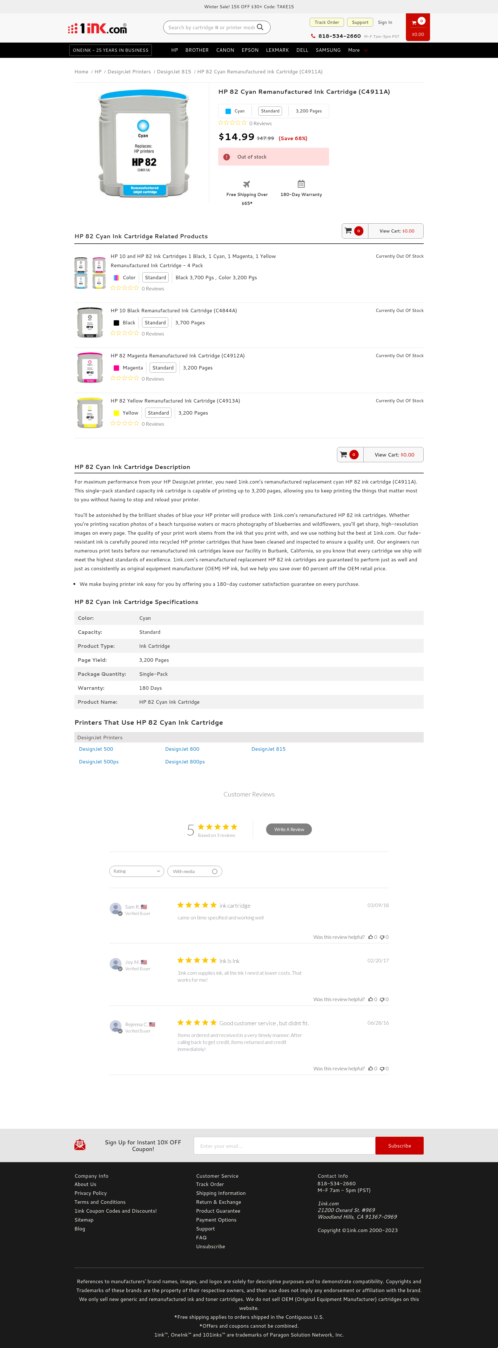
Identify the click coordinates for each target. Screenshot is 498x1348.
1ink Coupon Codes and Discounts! (115, 1210)
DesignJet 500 (96, 748)
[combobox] (136, 871)
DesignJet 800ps (185, 761)
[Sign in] (385, 22)
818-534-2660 (336, 35)
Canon (225, 50)
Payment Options (216, 1219)
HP (174, 50)
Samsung (327, 50)
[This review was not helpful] (382, 937)
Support (360, 22)
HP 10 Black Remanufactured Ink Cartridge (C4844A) (174, 310)
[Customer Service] (249, 1175)
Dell (302, 50)
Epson (250, 50)
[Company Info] (127, 1175)
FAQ (201, 1237)
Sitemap (83, 1219)
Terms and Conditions (99, 1201)
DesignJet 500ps (99, 761)
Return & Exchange (218, 1201)
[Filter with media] (194, 871)
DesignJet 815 (268, 748)
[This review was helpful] (370, 937)
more (358, 50)
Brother (197, 50)
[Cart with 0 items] (418, 26)
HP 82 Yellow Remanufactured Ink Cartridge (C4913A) (175, 400)
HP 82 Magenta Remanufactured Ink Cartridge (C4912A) (178, 355)
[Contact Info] (370, 1175)
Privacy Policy (90, 1192)
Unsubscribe (210, 1246)
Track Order (326, 22)
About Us (85, 1184)
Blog (79, 1228)
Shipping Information (221, 1192)
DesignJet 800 (182, 748)
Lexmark (277, 50)
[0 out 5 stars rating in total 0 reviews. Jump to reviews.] (245, 123)
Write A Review (289, 829)
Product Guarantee (218, 1210)
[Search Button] (260, 27)
